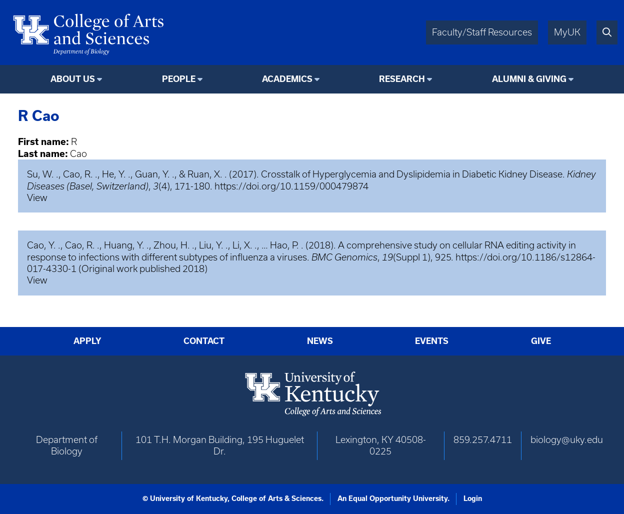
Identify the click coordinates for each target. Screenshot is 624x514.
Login (473, 498)
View (37, 197)
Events (431, 341)
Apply (88, 341)
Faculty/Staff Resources (482, 32)
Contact (204, 341)
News (320, 341)
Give (541, 341)
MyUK (567, 32)
